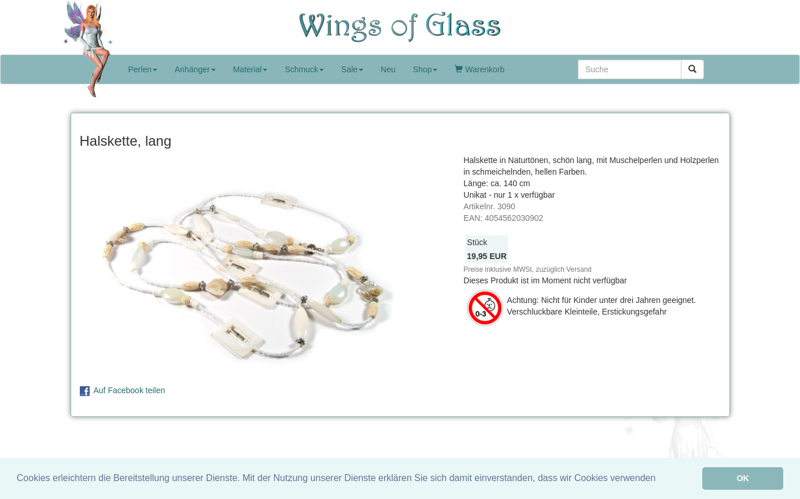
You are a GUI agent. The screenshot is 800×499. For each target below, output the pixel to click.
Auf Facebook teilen (129, 390)
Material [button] (250, 69)
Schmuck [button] (304, 69)
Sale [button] (352, 69)
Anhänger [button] (195, 69)
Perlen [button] (142, 69)
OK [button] (742, 478)
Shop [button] (425, 69)
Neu (388, 69)
